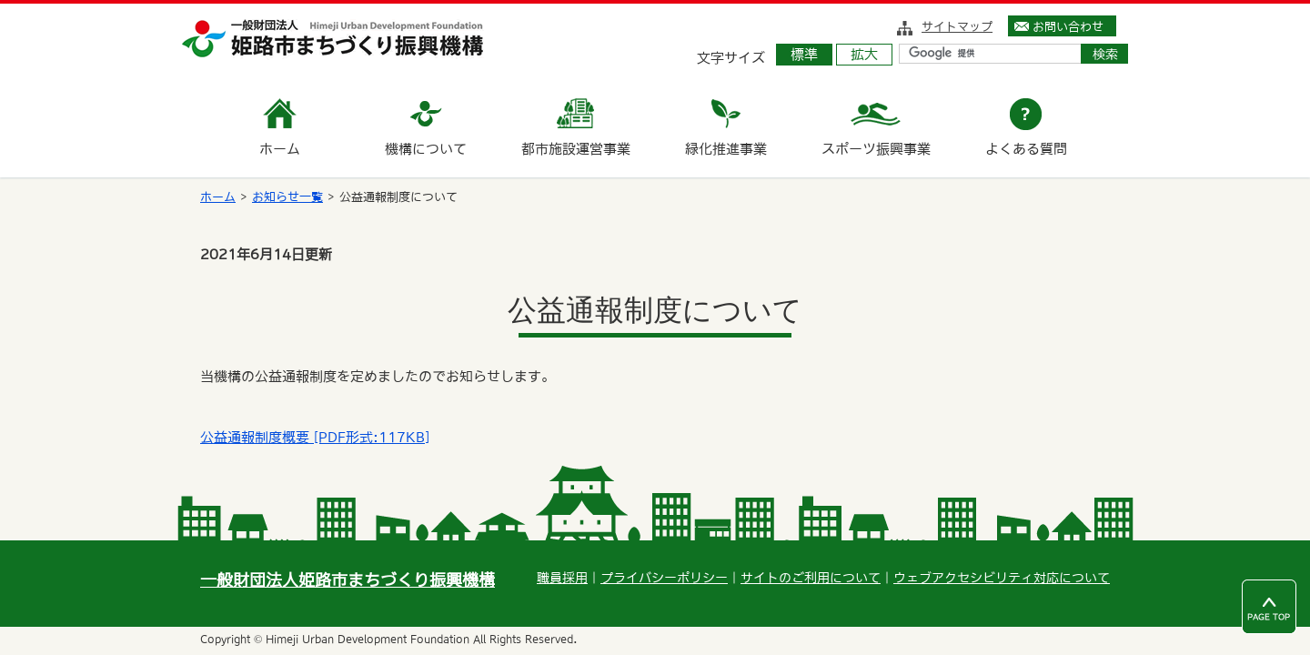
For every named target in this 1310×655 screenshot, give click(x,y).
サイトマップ (957, 26)
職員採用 (562, 577)
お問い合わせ (1068, 26)
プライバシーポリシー (664, 577)
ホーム (218, 197)
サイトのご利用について (811, 577)
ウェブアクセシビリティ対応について (1001, 577)
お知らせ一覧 (287, 197)
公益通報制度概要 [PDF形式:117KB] (314, 437)
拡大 (864, 54)
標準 (804, 54)
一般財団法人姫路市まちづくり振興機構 (347, 580)
